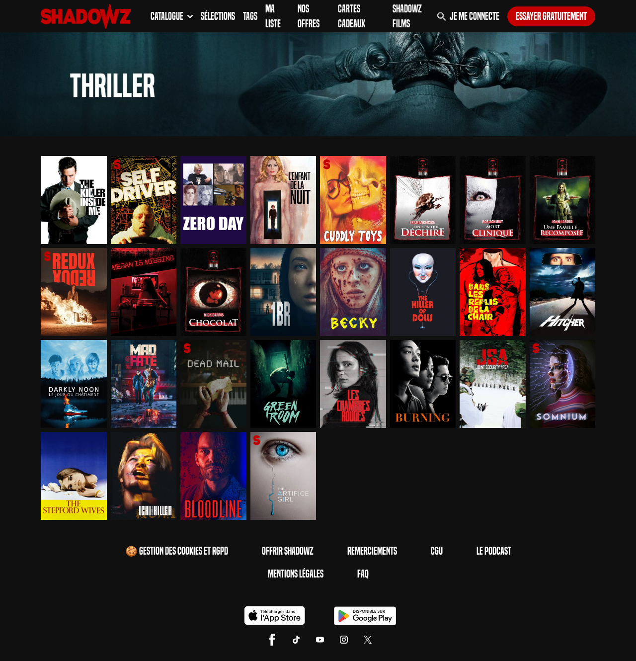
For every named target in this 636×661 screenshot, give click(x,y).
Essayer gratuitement (551, 16)
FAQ (363, 574)
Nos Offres (308, 16)
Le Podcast (494, 551)
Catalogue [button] (172, 16)
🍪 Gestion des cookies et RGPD (176, 551)
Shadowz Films (407, 16)
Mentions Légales (295, 574)
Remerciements (372, 551)
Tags (250, 16)
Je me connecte (474, 16)
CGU (437, 551)
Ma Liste (273, 16)
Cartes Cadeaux (351, 16)
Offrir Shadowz (288, 551)
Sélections (218, 16)
